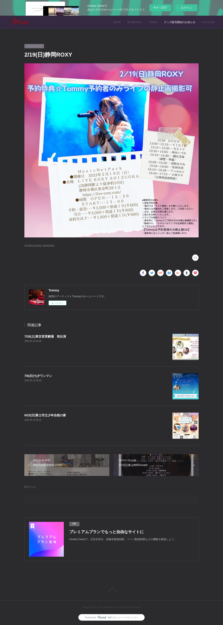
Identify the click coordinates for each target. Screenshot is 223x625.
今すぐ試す (160, 7)
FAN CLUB (208, 22)
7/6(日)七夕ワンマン (38, 376)
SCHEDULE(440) (32, 246)
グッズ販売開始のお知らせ (179, 22)
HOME (117, 22)
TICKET (153, 22)
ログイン (186, 7)
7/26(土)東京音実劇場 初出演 (45, 336)
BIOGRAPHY (134, 22)
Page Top (111, 589)
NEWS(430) (48, 246)
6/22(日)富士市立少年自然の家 (45, 415)
